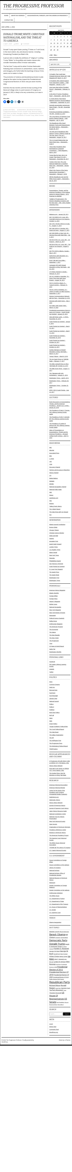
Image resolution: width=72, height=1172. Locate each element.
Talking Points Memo (55, 506)
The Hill (51, 738)
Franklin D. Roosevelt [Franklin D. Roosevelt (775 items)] (61, 948)
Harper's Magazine (54, 601)
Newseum (52, 882)
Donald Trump (27, 111)
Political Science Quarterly (56, 618)
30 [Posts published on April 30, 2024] (57, 50)
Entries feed (52, 1027)
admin (17, 44)
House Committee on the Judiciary (59, 865)
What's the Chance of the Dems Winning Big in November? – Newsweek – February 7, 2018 (58, 172)
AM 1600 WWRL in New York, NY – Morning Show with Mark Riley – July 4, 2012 (59, 235)
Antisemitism (22, 110)
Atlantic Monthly (54, 593)
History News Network (55, 766)
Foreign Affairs (53, 596)
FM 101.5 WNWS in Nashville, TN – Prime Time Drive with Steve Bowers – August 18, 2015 (59, 278)
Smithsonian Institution (56, 893)
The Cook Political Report (56, 729)
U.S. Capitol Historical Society (57, 850)
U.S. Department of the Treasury (58, 904)
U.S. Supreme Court (55, 912)
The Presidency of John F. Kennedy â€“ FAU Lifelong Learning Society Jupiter (59, 419)
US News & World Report (56, 646)
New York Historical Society (57, 821)
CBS (50, 461)
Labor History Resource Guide (58, 811)
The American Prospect (56, 627)
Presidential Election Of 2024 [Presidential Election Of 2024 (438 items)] (61, 977)
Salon (51, 718)
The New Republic (54, 635)
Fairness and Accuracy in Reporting (59, 470)
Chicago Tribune (54, 530)
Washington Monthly (55, 652)
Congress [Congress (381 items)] (57, 937)
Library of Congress (55, 867)
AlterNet (51, 450)
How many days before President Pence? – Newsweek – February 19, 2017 (59, 89)
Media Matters (53, 478)
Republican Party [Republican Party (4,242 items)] (59, 982)
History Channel (53, 473)
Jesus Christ (6, 113)
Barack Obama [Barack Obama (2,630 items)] (57, 934)
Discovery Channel (54, 467)
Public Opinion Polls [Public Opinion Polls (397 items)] (54, 979)
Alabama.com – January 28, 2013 (58, 214)
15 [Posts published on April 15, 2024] (54, 43)
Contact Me (8, 20)
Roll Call (51, 715)
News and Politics (10, 110)
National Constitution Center (57, 814)
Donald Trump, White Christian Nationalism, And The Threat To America (23, 37)
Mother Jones (53, 604)
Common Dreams (54, 684)
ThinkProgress (53, 749)
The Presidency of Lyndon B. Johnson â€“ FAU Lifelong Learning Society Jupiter (59, 425)
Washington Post (54, 578)
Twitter (51, 672)
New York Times (54, 555)
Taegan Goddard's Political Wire (58, 726)
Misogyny (20, 113)
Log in (51, 1024)
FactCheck (52, 693)
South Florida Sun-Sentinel (56, 566)
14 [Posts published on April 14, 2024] (51, 43)
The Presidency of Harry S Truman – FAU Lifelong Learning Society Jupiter (59, 412)
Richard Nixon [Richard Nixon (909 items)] (54, 985)
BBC (50, 456)
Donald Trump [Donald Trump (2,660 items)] (57, 943)
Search (67, 1014)
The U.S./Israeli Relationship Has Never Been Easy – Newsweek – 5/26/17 (58, 142)
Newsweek (52, 615)
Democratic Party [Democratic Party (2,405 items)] (58, 940)
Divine (60, 1040)
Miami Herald (53, 552)
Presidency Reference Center (57, 830)
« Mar (51, 55)
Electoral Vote (53, 690)
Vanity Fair (52, 649)
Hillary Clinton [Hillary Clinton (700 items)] (54, 956)
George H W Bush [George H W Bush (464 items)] (54, 951)
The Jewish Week (54, 575)
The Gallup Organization (56, 735)
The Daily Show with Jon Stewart (58, 512)
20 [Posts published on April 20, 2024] (71, 43)
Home (6, 15)
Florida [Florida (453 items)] (60, 946)
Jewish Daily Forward (55, 544)
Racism (9, 115)
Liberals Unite (53, 698)
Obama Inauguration (55, 922)
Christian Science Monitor (56, 533)
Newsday (52, 558)
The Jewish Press (54, 572)
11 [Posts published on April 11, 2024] (64, 40)
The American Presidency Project (59, 835)
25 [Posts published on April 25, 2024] (64, 46)
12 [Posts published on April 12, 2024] (67, 40)
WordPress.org (53, 1032)
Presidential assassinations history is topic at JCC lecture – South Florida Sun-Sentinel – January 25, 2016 (59, 312)
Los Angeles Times (54, 550)
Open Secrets (53, 824)
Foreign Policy (53, 599)
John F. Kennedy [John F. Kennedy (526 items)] (59, 959)
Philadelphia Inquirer (55, 561)
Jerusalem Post (53, 541)
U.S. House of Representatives (58, 907)
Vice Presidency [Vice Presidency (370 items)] (60, 1002)
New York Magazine (55, 610)
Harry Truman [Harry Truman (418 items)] (64, 954)
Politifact (51, 710)
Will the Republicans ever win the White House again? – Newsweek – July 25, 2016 (59, 179)
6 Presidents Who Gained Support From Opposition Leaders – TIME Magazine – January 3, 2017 (59, 82)
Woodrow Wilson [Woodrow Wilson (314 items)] (53, 1004)
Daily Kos (52, 687)
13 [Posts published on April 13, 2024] (71, 40)
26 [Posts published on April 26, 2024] (67, 46)
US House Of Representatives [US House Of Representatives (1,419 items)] (56, 995)
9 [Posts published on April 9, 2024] (57, 40)
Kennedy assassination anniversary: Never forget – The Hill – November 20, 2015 (59, 107)
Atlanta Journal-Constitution (57, 524)
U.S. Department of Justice (57, 898)
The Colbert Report (54, 509)
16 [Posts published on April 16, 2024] (57, 43)
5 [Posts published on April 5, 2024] (67, 36)
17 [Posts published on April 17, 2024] (61, 43)
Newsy (51, 495)
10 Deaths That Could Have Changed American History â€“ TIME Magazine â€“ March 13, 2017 (59, 76)
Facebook (52, 661)
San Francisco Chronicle (56, 564)
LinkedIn (51, 669)
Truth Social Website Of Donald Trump (23, 115)
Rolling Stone (53, 621)
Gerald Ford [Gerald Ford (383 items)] (57, 954)
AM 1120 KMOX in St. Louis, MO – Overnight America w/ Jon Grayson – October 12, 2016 (59, 219)
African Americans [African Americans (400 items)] (64, 931)
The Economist (53, 629)
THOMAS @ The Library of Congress (59, 847)
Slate (50, 721)
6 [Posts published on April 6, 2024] (70, 36)
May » (55, 55)
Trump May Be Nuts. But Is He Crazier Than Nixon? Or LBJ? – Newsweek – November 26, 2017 (59, 157)
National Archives (54, 870)
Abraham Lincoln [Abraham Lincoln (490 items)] (54, 931)
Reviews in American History (57, 832)
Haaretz (51, 538)
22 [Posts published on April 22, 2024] (54, 46)
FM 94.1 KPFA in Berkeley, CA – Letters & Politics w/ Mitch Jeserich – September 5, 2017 (59, 291)
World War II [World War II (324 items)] (61, 1004)
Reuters (51, 503)
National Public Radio (55, 489)
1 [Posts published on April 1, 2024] (54, 36)
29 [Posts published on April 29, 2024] (54, 50)
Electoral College (37, 111)
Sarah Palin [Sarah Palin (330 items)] (58, 988)
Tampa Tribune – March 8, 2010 (58, 356)
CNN (50, 464)
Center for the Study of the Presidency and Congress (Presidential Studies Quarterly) (58, 792)
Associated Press (54, 453)
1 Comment (25, 44)
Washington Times (54, 580)
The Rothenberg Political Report (58, 746)
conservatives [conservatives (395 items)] (64, 937)
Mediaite (51, 481)
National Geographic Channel (57, 487)
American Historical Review (57, 788)
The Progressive (54, 641)
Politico (51, 704)
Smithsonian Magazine (55, 624)
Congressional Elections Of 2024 (12, 111)
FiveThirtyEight (53, 696)
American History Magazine (57, 590)
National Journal (54, 701)
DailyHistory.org (54, 797)
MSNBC (51, 484)
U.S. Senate (52, 910)
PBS (50, 501)
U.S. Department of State (56, 901)
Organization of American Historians (59, 827)
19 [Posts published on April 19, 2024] (67, 43)
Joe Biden (13, 113)
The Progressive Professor (33, 5)
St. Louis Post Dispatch (56, 569)
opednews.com (53, 498)
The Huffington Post (55, 740)
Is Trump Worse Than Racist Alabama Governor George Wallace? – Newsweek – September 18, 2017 (59, 100)
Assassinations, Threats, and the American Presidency (47, 15)
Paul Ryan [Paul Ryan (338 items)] (58, 964)
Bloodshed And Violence (34, 110)
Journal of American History (57, 805)
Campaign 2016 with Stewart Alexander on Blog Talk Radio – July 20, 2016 (59, 267)
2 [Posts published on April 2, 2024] (57, 36)
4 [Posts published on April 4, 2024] (64, 36)
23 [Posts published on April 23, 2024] (57, 46)
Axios (50, 682)
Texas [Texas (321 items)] (64, 990)
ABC (50, 447)
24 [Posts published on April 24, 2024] (61, 46)
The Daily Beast (54, 732)
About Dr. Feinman (17, 15)
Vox (50, 515)
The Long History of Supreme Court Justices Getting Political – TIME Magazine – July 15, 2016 (59, 118)
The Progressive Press (55, 743)
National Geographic (55, 607)
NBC (50, 492)
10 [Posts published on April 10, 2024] (61, 40)
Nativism (25, 113)
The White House (54, 896)
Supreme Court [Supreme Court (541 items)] (65, 988)
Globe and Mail (53, 536)
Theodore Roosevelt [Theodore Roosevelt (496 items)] (55, 993)
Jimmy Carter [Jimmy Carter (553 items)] (63, 956)
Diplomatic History (54, 800)
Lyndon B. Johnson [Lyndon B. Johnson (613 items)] (60, 962)
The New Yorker (54, 638)
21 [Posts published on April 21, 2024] (51, 46)
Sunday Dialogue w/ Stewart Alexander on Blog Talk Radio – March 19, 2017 (58, 351)
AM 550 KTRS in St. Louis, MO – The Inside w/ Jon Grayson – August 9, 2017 (59, 246)
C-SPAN (51, 459)
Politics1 (51, 707)
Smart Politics (53, 724)
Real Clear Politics (54, 712)
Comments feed (54, 1029)
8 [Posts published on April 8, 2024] (54, 40)
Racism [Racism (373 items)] (62, 979)
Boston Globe (53, 527)
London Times (53, 547)
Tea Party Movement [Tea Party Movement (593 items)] (56, 990)
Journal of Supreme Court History (59, 808)
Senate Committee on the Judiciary (59, 890)
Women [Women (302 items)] (67, 1002)
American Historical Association (58, 785)
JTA (50, 475)
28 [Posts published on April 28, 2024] (51, 50)
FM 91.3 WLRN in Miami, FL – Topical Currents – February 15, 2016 (58, 285)
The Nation (52, 632)
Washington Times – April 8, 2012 (59, 378)
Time (50, 643)
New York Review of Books (57, 613)
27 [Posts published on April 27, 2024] (71, 46)
